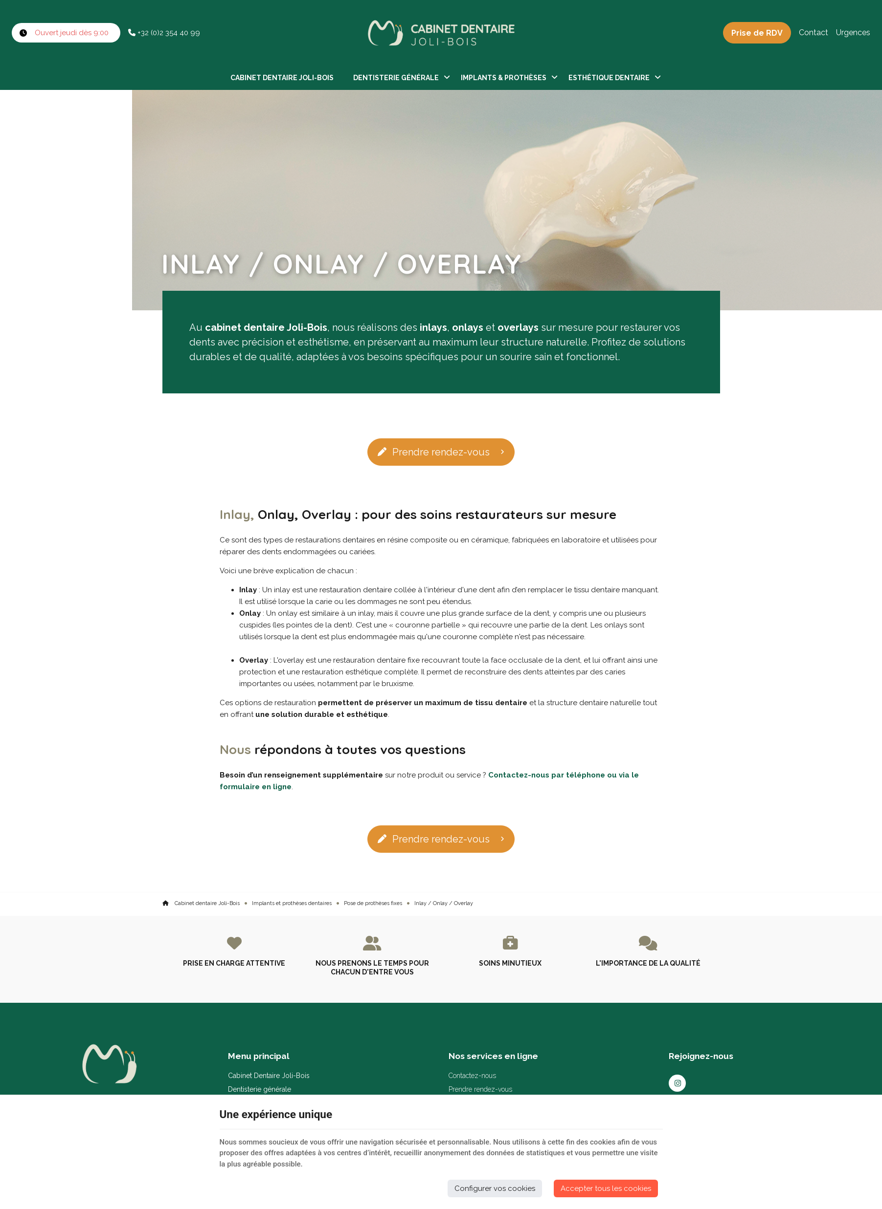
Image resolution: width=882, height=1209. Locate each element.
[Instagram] (677, 1083)
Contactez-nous (472, 1075)
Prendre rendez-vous (434, 452)
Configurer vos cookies (494, 1188)
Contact (813, 32)
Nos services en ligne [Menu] (493, 1056)
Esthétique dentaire (609, 78)
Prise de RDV (757, 33)
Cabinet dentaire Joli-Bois (201, 903)
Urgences (853, 32)
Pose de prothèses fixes (373, 903)
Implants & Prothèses (503, 78)
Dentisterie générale (396, 78)
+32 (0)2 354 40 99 (164, 32)
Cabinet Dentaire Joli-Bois (282, 78)
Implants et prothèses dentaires (292, 903)
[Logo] (441, 32)
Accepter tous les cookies (606, 1188)
